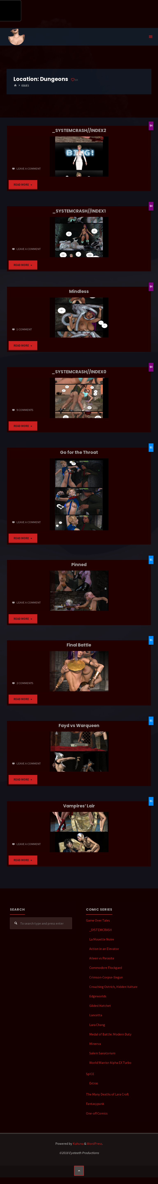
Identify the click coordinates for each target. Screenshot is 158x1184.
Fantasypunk (95, 1104)
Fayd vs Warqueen (79, 725)
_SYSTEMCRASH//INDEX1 (79, 211)
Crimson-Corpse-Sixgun (106, 977)
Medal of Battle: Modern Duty (110, 1034)
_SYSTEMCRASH (100, 930)
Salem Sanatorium (102, 1053)
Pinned (79, 565)
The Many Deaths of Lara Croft (107, 1094)
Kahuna (78, 1143)
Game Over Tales (98, 920)
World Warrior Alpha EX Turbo (110, 1062)
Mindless (79, 291)
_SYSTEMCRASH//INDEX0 (79, 372)
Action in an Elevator (104, 949)
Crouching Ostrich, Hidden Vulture (113, 987)
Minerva (95, 1044)
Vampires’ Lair (79, 806)
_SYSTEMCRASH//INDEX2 (79, 130)
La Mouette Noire (101, 939)
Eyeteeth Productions (16, 37)
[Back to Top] (79, 1171)
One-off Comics (97, 1113)
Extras (93, 1083)
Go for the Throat (79, 452)
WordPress (94, 1143)
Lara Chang (97, 1025)
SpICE (90, 1074)
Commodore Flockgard (105, 967)
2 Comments (24, 683)
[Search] (16, 923)
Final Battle (79, 645)
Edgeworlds (97, 996)
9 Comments (24, 410)
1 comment (24, 329)
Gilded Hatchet (100, 1006)
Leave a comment (28, 168)
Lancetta (95, 1015)
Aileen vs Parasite (101, 958)
